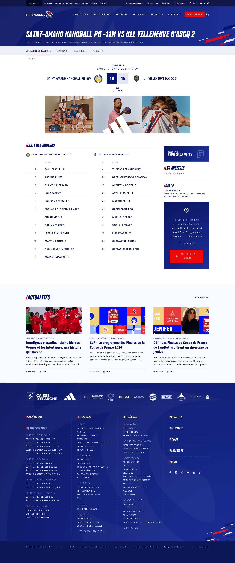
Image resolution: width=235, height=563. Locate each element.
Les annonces (84, 519)
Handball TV (176, 450)
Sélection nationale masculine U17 (44, 450)
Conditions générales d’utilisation (145, 547)
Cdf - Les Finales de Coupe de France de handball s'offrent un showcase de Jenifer (180, 347)
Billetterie (176, 428)
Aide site (71, 547)
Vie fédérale (140, 14)
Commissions (132, 458)
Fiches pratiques (131, 519)
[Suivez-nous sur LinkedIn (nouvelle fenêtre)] (204, 3)
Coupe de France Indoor (113, 338)
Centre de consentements (199, 547)
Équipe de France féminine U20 (41, 467)
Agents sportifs (131, 462)
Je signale (103, 3)
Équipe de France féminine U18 (41, 470)
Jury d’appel (129, 495)
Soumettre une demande (89, 526)
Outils (77, 3)
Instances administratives (136, 449)
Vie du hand (122, 14)
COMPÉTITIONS (130, 469)
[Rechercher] (207, 14)
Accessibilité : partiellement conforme (95, 547)
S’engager (84, 455)
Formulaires (129, 515)
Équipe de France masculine (40, 439)
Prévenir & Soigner (87, 436)
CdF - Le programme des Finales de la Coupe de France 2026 (117, 345)
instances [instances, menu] (34, 3)
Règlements (129, 504)
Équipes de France (102, 14)
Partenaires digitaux (88, 474)
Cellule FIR (83, 505)
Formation (48, 3)
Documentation (133, 500)
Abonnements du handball (137, 436)
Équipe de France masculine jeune (43, 487)
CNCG (125, 466)
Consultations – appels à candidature (142, 522)
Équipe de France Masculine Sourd (44, 454)
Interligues (50, 338)
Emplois (85, 3)
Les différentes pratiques (90, 428)
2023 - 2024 (49, 42)
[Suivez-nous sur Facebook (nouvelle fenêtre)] (190, 3)
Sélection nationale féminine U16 (43, 474)
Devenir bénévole (86, 470)
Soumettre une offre (88, 522)
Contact (59, 547)
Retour (30, 59)
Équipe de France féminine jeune (42, 501)
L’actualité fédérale (35, 338)
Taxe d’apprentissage (88, 509)
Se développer (84, 460)
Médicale (127, 491)
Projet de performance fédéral (93, 443)
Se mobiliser (83, 463)
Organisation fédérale (138, 441)
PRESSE (173, 461)
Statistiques (80, 51)
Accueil (28, 42)
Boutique (69, 3)
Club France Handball (37, 510)
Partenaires (59, 3)
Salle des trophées (36, 514)
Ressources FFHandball (92, 531)
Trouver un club (86, 450)
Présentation (129, 428)
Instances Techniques (134, 452)
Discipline (128, 473)
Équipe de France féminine (39, 463)
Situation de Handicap (88, 495)
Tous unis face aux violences (92, 467)
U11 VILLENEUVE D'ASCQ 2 (160, 78)
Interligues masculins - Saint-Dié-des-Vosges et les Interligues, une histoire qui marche (53, 347)
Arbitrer (81, 432)
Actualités (157, 14)
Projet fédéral (130, 432)
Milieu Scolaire (85, 446)
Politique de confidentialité (174, 547)
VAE (79, 502)
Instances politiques (134, 445)
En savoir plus (186, 243)
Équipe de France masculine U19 (42, 446)
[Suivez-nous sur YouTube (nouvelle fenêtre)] (201, 3)
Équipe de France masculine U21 (42, 443)
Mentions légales (121, 547)
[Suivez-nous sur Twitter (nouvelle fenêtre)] (197, 3)
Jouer (82, 424)
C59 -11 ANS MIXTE (95, 42)
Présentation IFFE (86, 491)
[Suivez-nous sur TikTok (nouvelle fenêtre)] (208, 3)
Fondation (93, 3)
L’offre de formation (88, 487)
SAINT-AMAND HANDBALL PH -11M (69, 78)
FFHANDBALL (131, 424)
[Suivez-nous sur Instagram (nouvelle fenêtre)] (194, 3)
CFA (79, 498)
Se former (84, 483)
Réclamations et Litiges (135, 487)
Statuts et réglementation (137, 480)
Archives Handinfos (133, 511)
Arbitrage (128, 484)
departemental (61, 42)
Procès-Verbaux (131, 508)
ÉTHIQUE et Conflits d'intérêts (139, 476)
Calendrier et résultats (38, 51)
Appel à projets (85, 478)
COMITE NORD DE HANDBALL (78, 42)
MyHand (174, 439)
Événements (174, 14)
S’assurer (82, 439)
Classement (62, 51)
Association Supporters (38, 517)
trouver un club (194, 14)
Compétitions (80, 14)
